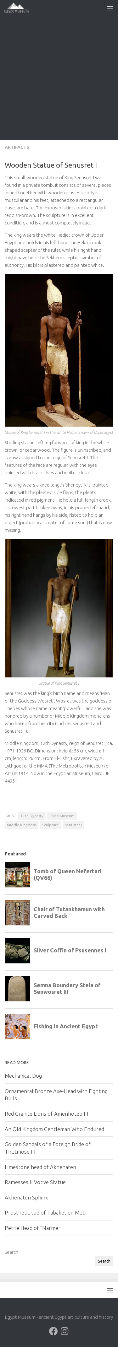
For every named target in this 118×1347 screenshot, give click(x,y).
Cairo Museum (62, 816)
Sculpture (50, 825)
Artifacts (17, 147)
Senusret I (73, 825)
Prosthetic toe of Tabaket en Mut (45, 1212)
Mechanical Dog (23, 1076)
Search (11, 1252)
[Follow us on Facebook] (53, 1331)
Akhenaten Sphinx (26, 1197)
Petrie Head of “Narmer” (34, 1228)
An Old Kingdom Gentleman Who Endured (54, 1129)
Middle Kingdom (21, 825)
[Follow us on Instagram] (64, 1331)
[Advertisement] (59, 78)
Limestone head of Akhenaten (40, 1167)
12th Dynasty (31, 816)
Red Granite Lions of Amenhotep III (46, 1114)
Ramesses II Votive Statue (35, 1182)
